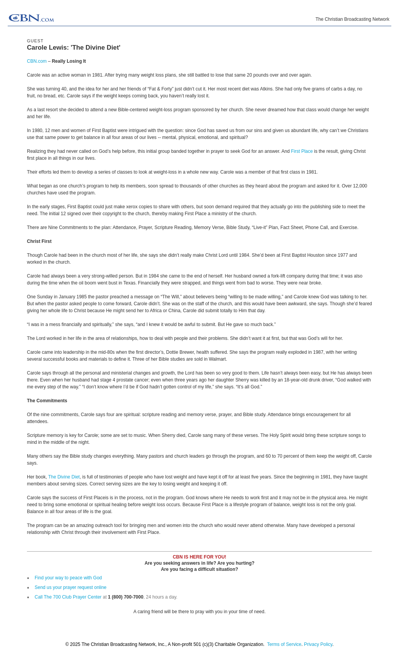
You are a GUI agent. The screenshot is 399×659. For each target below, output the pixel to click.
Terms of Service (284, 644)
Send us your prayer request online (71, 587)
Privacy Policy (318, 644)
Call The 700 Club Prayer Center (68, 597)
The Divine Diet (64, 477)
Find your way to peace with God (68, 577)
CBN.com (37, 61)
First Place (302, 151)
